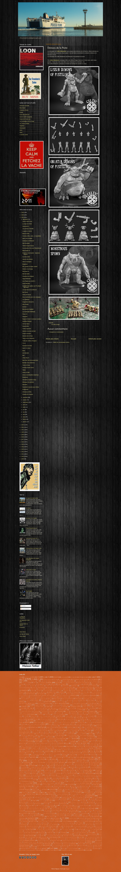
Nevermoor (77, 783)
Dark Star (23, 720)
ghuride (72, 743)
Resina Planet (30, 803)
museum (44, 781)
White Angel (66, 845)
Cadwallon (24, 706)
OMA (79, 787)
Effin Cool (47, 729)
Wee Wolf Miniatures (96, 843)
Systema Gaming (42, 821)
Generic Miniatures (40, 743)
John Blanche (28, 759)
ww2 (52, 848)
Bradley (95, 703)
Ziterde (67, 850)
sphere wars (85, 815)
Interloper (41, 757)
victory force (74, 837)
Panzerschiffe (97, 789)
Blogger (67, 868)
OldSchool (68, 787)
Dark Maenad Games (69, 719)
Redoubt (62, 802)
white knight (82, 845)
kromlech (69, 762)
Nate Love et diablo (27, 238)
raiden (27, 799)
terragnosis (97, 823)
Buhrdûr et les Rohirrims (28, 362)
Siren (88, 811)
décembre (25, 219)
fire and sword (60, 735)
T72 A (23, 343)
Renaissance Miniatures (76, 802)
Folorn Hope (43, 736)
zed (44, 850)
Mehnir (93, 771)
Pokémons (25, 377)
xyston (76, 848)
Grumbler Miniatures (34, 749)
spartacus (26, 815)
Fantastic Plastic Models (50, 733)
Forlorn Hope (40, 738)
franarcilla (23, 740)
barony (27, 695)
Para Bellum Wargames (33, 791)
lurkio (51, 767)
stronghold (32, 819)
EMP (98, 729)
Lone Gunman (71, 765)
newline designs (85, 783)
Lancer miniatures (23, 764)
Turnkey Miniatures (82, 832)
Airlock (27, 684)
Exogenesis (25, 389)
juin (24, 409)
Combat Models (44, 711)
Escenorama (36, 732)
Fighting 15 (32, 735)
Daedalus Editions (91, 717)
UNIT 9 (82, 834)
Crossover (67, 716)
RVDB (100, 805)
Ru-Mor (61, 805)
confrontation (36, 713)
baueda (94, 695)
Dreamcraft (48, 725)
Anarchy (23, 685)
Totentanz (97, 829)
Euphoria (67, 732)
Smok (91, 813)
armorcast (40, 689)
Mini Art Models (60, 775)
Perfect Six (24, 792)
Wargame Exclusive (29, 840)
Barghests (25, 264)
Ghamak (61, 743)
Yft (101, 848)
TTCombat (63, 832)
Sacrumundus (32, 806)
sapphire (64, 807)
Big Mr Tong (93, 696)
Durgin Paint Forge (85, 725)
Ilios (23, 355)
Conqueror (44, 713)
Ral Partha (43, 799)
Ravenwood (99, 799)
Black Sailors (26, 700)
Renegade (91, 802)
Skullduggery (94, 811)
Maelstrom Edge (25, 768)
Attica (39, 692)
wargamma (75, 842)
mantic (39, 770)
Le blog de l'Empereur (22, 617)
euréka (73, 732)
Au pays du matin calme (32, 498)
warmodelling (39, 843)
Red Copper (83, 800)
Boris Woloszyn (81, 703)
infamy (28, 757)
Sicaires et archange (27, 269)
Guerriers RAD (26, 256)
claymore (45, 709)
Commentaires (25, 608)
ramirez (56, 799)
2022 (22, 427)
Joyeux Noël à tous (27, 221)
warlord (89, 842)
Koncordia (47, 762)
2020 (22, 432)
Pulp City (70, 795)
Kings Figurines (62, 760)
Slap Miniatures (24, 813)
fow (75, 738)
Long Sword (78, 765)
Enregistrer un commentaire (56, 332)
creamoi (63, 714)
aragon (48, 687)
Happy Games (98, 749)
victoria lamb (44, 837)
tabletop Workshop (89, 821)
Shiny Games (54, 811)
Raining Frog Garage (35, 799)
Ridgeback (51, 803)
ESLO (47, 732)
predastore (65, 794)
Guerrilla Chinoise (26, 321)
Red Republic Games (38, 802)
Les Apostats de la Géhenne (29, 289)
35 (38, 679)
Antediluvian (57, 685)
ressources (38, 803)
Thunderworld (29, 827)
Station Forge (88, 816)
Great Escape (69, 746)
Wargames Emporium (80, 840)
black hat (71, 698)
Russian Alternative (84, 805)
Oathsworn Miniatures (58, 786)
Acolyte (82, 681)
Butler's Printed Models (96, 705)
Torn (75, 829)
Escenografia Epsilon (24, 732)
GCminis (93, 741)
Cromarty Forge (42, 716)
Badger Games (50, 693)
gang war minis (66, 741)
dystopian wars (34, 727)
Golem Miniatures (79, 744)
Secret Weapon (55, 810)
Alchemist (52, 684)
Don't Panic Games (58, 724)
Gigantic (78, 743)
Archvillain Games (88, 687)
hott (59, 754)
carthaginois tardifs (75, 706)
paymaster (76, 791)
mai (24, 412)
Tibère (24, 370)
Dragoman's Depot (85, 724)
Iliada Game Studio (23, 756)
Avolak (68, 692)
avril (24, 414)
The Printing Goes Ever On (65, 824)
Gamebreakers (22, 741)
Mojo (95, 778)
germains (55, 743)
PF (43, 792)
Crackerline (40, 714)
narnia (39, 783)
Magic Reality (34, 768)
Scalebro (75, 808)
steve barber (56, 818)
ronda (35, 805)
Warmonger (48, 843)
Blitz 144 (98, 700)
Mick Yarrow (65, 773)
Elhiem (69, 728)
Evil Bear (88, 732)
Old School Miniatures (52, 787)
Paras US (24, 314)
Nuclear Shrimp (42, 786)
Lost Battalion (86, 765)
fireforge (75, 735)
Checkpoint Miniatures (81, 708)
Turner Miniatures (72, 832)
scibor (93, 808)
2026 (22, 212)
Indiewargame (88, 755)
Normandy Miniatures (80, 784)
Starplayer (80, 816)
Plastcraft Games (31, 794)
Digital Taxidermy (30, 724)
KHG (86, 759)
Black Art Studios (31, 698)
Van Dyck (70, 835)
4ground (96, 679)
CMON (80, 709)
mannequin (93, 768)
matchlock (21, 772)
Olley (73, 787)
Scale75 (68, 808)
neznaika (21, 784)
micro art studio (73, 773)
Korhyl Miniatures (55, 762)
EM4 (95, 728)
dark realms (90, 719)
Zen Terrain (50, 850)
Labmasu (86, 762)
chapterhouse (56, 708)
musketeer (50, 781)
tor (71, 829)
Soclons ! (24, 306)
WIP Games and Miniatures (43, 846)
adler (35, 682)
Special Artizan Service (58, 815)
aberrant (65, 681)
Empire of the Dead (43, 730)
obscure (78, 786)
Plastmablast (59, 794)
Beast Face (32, 696)
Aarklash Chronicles (51, 681)
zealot (39, 850)
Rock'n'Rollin (81, 803)
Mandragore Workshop (85, 768)
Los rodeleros (25, 299)
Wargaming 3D (58, 842)
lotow (100, 765)
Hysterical (93, 754)
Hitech (26, 754)
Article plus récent (52, 339)
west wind (40, 845)
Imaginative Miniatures (43, 755)
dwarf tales (99, 725)
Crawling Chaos (56, 714)
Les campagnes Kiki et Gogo (27, 121)
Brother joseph (56, 705)
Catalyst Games (97, 706)
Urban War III (25, 357)
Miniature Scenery (62, 776)
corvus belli (93, 713)
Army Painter (54, 688)
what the (54, 845)
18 (67, 677)
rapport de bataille (79, 799)
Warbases (74, 838)
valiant (64, 835)
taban (57, 821)
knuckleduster (26, 762)
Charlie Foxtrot (70, 708)
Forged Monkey (83, 736)
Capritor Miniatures (57, 706)
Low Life (30, 767)
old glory (33, 787)
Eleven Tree (54, 728)
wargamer (48, 840)
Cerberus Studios (39, 708)
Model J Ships (83, 778)
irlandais (60, 757)
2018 (22, 437)
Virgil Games (94, 837)
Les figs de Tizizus (24, 634)
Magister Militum (42, 768)
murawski (37, 781)
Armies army (33, 689)
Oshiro (40, 789)
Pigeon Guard (73, 792)
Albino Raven (45, 684)
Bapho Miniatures (77, 693)
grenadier (50, 748)
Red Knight (23, 802)
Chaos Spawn (47, 708)
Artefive (67, 689)
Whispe (59, 845)
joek (22, 759)
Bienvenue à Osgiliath (27, 309)
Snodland (96, 813)
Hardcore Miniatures (26, 751)
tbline (40, 823)
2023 (22, 424)
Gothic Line (23, 746)
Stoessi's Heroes (73, 818)
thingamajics (97, 824)
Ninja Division (36, 784)
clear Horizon (52, 709)
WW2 (21, 132)
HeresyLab (21, 752)
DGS (73, 722)
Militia (34, 775)
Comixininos (60, 711)
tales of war (24, 823)
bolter (53, 703)
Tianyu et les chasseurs (28, 338)
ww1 (45, 848)
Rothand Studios (41, 805)
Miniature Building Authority (31, 776)
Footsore (50, 736)
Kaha (48, 759)
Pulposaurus (77, 795)
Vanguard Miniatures (80, 835)
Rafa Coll (82, 797)
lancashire (97, 762)
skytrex (100, 811)
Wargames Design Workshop (68, 840)
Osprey (45, 789)
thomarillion (43, 826)
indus (94, 756)
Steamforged (22, 818)
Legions (39, 765)
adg (30, 682)
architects (70, 687)
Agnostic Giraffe (81, 682)
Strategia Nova (98, 818)
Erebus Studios (97, 730)
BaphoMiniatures (86, 693)
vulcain (34, 838)
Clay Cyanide (38, 709)
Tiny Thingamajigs (96, 827)
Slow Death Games (68, 813)
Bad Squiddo (40, 693)
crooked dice (58, 716)
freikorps (45, 740)
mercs (28, 773)
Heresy (97, 751)
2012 (22, 451)
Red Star (47, 802)
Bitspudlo (100, 697)
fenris (84, 733)
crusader (92, 716)
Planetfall (97, 792)
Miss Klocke (25, 304)
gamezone (44, 741)
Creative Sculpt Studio (72, 714)
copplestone (73, 713)
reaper (34, 800)
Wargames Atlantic (55, 840)
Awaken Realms (83, 692)
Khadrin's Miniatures (77, 759)
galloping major (91, 740)
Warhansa (82, 842)
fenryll (90, 733)
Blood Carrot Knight (60, 701)
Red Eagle (89, 800)
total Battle (80, 829)
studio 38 (39, 819)
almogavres (78, 684)
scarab (80, 808)
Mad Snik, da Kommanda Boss (30, 360)
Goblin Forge (37, 744)
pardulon (53, 791)
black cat (49, 698)
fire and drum (52, 735)
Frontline (58, 740)
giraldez (84, 743)
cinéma (93, 708)
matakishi (98, 770)
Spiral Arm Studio (27, 816)
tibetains (36, 827)
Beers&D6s (54, 697)
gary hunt (80, 741)
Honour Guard (53, 754)
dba (76, 720)
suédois (79, 819)
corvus (85, 713)
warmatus (27, 843)
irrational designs (86, 757)
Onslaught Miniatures (24, 789)
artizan (91, 689)
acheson (71, 681)
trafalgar (42, 831)
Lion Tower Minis (59, 765)
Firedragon (69, 735)
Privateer (89, 794)
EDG (28, 728)
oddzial (97, 786)
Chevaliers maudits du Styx (29, 379)
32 (32, 679)
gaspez (87, 741)
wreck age (39, 848)
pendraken (99, 791)
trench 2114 (62, 830)
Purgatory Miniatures (28, 797)
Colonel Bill (36, 711)
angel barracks (40, 685)
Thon (60, 826)
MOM (34, 779)
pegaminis (93, 791)
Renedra (85, 802)
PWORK (36, 797)
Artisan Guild (84, 689)
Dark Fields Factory (44, 719)
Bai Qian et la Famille (31, 518)
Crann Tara (47, 714)
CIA (89, 708)
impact (63, 756)
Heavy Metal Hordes (77, 751)
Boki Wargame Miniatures (44, 703)
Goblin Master (54, 744)
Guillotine (52, 749)
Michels (59, 773)
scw (40, 810)
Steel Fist (48, 818)
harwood (40, 751)
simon (82, 811)
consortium (58, 713)
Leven (45, 765)
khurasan (91, 759)
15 (48, 677)
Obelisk (72, 786)
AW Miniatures (75, 692)
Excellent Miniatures (29, 733)
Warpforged (66, 843)
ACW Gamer (24, 682)
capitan (48, 706)
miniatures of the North (90, 776)
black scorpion (35, 700)
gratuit (61, 746)
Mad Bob (73, 767)
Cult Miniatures (38, 717)
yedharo (96, 848)
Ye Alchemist (90, 848)
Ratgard (86, 799)
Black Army (23, 698)
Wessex (34, 845)
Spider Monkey (94, 815)
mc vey (51, 772)
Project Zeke (37, 795)
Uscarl (37, 835)
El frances (22, 627)
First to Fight (22, 736)
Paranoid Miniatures (45, 791)
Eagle (42, 727)
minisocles (35, 778)
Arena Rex (97, 687)
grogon (26, 749)
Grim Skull (72, 748)
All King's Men (71, 684)
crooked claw (50, 716)
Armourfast (47, 689)
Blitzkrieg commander (30, 701)
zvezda (88, 850)
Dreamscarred (63, 725)
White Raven (90, 845)
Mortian (82, 779)
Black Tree (64, 700)
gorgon (100, 744)
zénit (57, 850)
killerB (28, 760)
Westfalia (47, 845)
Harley (34, 751)
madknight (93, 767)
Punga (83, 795)
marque (58, 770)
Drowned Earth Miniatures (73, 725)
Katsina (64, 759)
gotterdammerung (31, 746)
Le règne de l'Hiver (27, 223)
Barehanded (21, 695)
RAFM (88, 797)
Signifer (66, 811)
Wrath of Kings (31, 848)
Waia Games (53, 838)
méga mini (80, 772)
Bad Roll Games (30, 693)
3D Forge (61, 679)
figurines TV (45, 735)
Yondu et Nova (26, 365)
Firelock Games (82, 735)
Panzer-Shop (90, 789)
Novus (35, 786)
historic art (21, 754)
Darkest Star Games (40, 720)
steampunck (31, 818)
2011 (22, 454)
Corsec (80, 713)
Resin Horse (97, 802)
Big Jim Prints (87, 696)
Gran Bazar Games (41, 746)
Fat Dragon (79, 733)
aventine (61, 692)
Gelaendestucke (31, 743)
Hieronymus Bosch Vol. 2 (32, 538)
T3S (54, 821)
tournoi (20, 831)
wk (51, 846)
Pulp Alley (65, 795)
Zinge (63, 850)
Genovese (49, 743)
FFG (96, 733)
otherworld (52, 789)
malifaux (61, 768)
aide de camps (94, 682)
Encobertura (69, 730)
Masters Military (88, 770)
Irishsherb (54, 757)
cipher (100, 708)
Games (37, 741)
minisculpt (28, 778)
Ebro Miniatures (87, 727)
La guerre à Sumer (27, 231)
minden (46, 775)
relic (66, 802)
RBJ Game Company (25, 800)
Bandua (69, 693)
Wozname (23, 848)
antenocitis (65, 685)
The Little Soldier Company (79, 824)
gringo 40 (92, 748)
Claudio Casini (30, 709)
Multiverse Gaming (28, 781)
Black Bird (44, 698)
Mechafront (58, 771)
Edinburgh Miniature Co (35, 728)
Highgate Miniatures (65, 752)
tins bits (77, 827)
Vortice (28, 838)
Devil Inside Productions (66, 722)
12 (44, 677)
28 (52, 324)
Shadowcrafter (97, 810)
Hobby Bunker (39, 754)
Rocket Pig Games (90, 803)
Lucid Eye (45, 767)
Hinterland (92, 752)
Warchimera (81, 838)
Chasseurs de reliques (28, 276)
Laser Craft (50, 764)
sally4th (52, 807)
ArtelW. (72, 689)
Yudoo (22, 850)
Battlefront (73, 695)
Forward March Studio (55, 738)
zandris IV (34, 850)
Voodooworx (22, 838)
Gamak (98, 740)
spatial (38, 815)
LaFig (91, 762)
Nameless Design (24, 783)
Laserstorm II (25, 226)
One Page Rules (92, 787)
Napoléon (22, 125)
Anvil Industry (92, 685)
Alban (38, 684)
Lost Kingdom (93, 765)
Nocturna (52, 784)
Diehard (23, 724)
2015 (22, 444)
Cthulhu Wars (22, 717)
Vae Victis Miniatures (56, 835)
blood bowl (48, 701)
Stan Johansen (50, 816)
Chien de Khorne (26, 294)
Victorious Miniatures (65, 837)
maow (52, 770)
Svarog (26, 821)
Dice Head (89, 722)
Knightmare (92, 760)
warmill (32, 843)
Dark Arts (35, 719)
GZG (58, 749)
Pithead (86, 792)
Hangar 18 (91, 749)
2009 (22, 458)
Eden (22, 729)
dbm (81, 720)
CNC (86, 709)
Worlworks (90, 846)
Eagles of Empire (50, 727)
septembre (25, 402)
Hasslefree (47, 751)
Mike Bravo (28, 775)
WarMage (21, 843)
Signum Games (74, 811)
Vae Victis (48, 835)
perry (31, 792)
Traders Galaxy (35, 830)
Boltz (58, 703)
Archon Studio (78, 687)
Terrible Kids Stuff (42, 824)
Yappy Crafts (83, 848)
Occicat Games (85, 786)
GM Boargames (29, 744)
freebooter (36, 740)
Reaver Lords (42, 800)
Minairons (39, 775)
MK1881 (70, 778)
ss (43, 816)
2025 (22, 215)
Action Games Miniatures (91, 681)
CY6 (85, 717)
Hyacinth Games (80, 754)
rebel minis (49, 800)
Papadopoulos (22, 791)
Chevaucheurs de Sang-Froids (33, 548)
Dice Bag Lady (81, 722)
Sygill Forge (33, 821)
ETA (58, 732)
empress (61, 730)
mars (24, 417)
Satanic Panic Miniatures (94, 807)
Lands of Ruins (35, 764)
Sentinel (64, 810)
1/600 (32, 677)
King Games (35, 760)
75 (37, 681)
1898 (80, 677)
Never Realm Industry (69, 783)
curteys (53, 717)
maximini (34, 772)
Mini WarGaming (83, 775)
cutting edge (79, 717)
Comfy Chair (52, 711)
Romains (30, 805)
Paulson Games (68, 791)
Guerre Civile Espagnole (26, 116)
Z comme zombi (24, 134)
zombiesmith (80, 850)
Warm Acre (98, 842)
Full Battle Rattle (70, 740)
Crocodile (26, 716)
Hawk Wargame (58, 751)
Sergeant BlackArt (72, 810)
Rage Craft (94, 797)
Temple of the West (53, 823)
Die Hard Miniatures (97, 722)
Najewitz (100, 781)
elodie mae (89, 729)
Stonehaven (82, 818)
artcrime (61, 689)
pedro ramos (84, 791)
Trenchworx (69, 831)
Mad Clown (79, 767)
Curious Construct (46, 717)
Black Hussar (78, 698)
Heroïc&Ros (36, 752)
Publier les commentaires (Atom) (61, 342)
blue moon (32, 703)
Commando (72, 711)
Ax (89, 692)
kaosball (60, 759)
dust (92, 725)
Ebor (81, 727)
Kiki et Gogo (56, 324)
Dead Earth (86, 720)
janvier (24, 421)
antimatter (74, 685)
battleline (81, 695)
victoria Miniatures (53, 837)
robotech (75, 803)
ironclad (72, 757)
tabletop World (98, 821)
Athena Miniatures (92, 690)
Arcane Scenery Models (61, 687)
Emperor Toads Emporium (24, 730)
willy (33, 846)
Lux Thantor (58, 767)
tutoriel (90, 832)
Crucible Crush (76, 716)
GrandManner (49, 746)
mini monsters (69, 775)
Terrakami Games (32, 824)
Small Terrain (78, 813)
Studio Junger (47, 819)
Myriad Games (71, 781)
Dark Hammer (53, 719)
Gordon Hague (93, 744)
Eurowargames (81, 732)
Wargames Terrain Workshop (45, 842)
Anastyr (28, 685)
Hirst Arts (98, 752)
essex (52, 732)
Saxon (38, 808)
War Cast (68, 838)
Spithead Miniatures (37, 816)
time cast (47, 827)
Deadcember (25, 326)
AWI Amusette (26, 243)
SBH (48, 808)
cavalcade (21, 708)
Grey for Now (65, 748)
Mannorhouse (24, 770)
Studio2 (64, 819)
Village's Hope (87, 837)
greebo (97, 746)
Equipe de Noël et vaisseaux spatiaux (31, 319)
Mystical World (88, 781)
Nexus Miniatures (96, 783)
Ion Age (47, 757)
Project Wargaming (29, 795)
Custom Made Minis (62, 717)
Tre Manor (56, 831)
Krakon (62, 762)
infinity (33, 757)
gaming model (52, 741)
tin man (59, 827)
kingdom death (53, 760)
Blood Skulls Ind (83, 701)
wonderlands (57, 846)
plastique (50, 794)
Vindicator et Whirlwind (28, 240)
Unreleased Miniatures (91, 834)
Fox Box (82, 738)
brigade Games (39, 705)
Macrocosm (65, 767)
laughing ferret (77, 764)
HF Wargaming (49, 752)
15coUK (56, 677)
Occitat (92, 786)
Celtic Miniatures (61, 51)
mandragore (76, 768)
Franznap (30, 740)
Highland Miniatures (75, 752)
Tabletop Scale (80, 821)
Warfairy (98, 838)
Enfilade (75, 730)
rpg (56, 805)
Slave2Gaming (33, 813)
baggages (58, 693)
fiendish (100, 733)
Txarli (38, 834)
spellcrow (76, 815)
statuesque (96, 816)
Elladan (83, 729)
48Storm (85, 679)
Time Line (54, 827)
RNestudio (63, 803)
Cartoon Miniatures (87, 706)
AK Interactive (33, 684)
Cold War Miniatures (28, 711)
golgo (86, 744)
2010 (22, 456)
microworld (90, 773)
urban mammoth (29, 835)
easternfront (70, 727)
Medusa (73, 772)
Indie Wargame (80, 755)
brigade (28, 705)
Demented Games (48, 722)
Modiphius (89, 778)
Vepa (22, 837)
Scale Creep (54, 808)
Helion (92, 751)
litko (66, 765)
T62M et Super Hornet (28, 245)
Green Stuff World (23, 748)
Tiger (41, 827)
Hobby (33, 754)
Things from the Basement (32, 826)
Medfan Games (66, 772)
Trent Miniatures (77, 830)
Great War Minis (89, 746)
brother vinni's (66, 705)
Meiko (97, 772)
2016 (22, 441)
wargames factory (91, 840)
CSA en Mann (25, 323)
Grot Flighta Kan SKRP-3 (28, 281)
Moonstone (69, 779)
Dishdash (38, 724)
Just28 (37, 759)
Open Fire (35, 789)
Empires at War (53, 730)
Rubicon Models (68, 805)
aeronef (57, 682)
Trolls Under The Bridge (30, 832)
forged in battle (74, 736)
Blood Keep (69, 701)
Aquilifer (33, 687)
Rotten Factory (50, 805)
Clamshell (24, 709)
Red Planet (30, 802)
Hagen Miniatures (64, 749)
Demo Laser (56, 722)
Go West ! (28, 508)
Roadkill (70, 803)
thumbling (82, 826)
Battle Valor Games (48, 695)
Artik (78, 688)
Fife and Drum (24, 735)
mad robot (85, 767)
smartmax (85, 813)
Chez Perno (23, 631)
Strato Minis (24, 819)
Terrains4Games (23, 824)
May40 (41, 772)
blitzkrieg (21, 701)
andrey (33, 685)
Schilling (86, 808)
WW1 (21, 130)
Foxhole (88, 738)
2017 (22, 439)
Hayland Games (68, 751)
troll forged (85, 831)
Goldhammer (61, 744)
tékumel (45, 823)
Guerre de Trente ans (25, 119)
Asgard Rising (98, 689)
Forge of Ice (66, 736)
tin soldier (66, 827)
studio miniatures (55, 819)
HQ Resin (64, 754)
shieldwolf (47, 811)
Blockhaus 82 (40, 701)
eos (85, 730)
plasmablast (22, 794)
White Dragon (74, 845)
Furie (76, 740)
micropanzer (82, 773)
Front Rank (51, 740)
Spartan (31, 815)
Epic (89, 730)
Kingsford (70, 760)
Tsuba (56, 832)
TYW (42, 834)
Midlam (97, 773)
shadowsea (30, 811)
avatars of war (52, 692)
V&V (42, 835)
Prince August (73, 794)
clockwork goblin (62, 709)
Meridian (34, 773)
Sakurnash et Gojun (31, 569)
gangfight (73, 741)
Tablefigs (64, 821)
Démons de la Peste (27, 336)
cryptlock (98, 716)
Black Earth (65, 698)
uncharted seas (68, 834)
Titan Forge (30, 829)
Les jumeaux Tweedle (27, 228)
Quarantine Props (75, 797)
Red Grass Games (97, 800)
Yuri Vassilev (27, 850)
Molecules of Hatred (27, 779)
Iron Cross (65, 757)
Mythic (94, 781)
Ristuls (56, 803)
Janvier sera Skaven (27, 259)
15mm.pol (63, 677)
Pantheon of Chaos (82, 789)
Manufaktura (46, 770)
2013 (22, 449)
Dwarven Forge (24, 727)
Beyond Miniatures (74, 696)
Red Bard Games (68, 800)
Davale (52, 720)
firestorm (90, 735)
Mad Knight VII (26, 250)
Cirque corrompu (26, 333)
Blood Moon (75, 701)
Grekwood (42, 748)
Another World (49, 685)
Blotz (98, 701)
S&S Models (24, 807)
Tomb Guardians (65, 829)
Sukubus (85, 819)
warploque (72, 843)
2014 (22, 446)
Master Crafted (79, 770)
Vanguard (24, 316)
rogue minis (99, 803)
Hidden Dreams (56, 752)
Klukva (74, 760)
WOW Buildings (98, 846)
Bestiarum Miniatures (63, 697)
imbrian (51, 756)
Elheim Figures (62, 729)
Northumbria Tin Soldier (25, 786)
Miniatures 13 (71, 776)
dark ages (27, 719)
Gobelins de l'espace (27, 394)
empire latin (34, 730)
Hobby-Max (46, 754)
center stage (29, 708)
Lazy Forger (85, 764)
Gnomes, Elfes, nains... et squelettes (31, 236)
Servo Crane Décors (82, 810)
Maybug (46, 771)
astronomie (66, 690)
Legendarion (22, 765)
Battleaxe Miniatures (59, 695)
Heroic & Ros (30, 752)
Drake (43, 725)
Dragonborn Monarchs (28, 302)
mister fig (54, 778)
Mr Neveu (95, 779)
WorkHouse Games (73, 846)
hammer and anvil (73, 749)
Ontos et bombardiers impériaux (30, 375)
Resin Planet (22, 803)
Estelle (21, 112)
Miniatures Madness (80, 776)
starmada (74, 816)
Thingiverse (21, 826)
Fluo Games (30, 736)
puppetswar (90, 796)
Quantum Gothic (65, 797)
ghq (67, 743)
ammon (94, 684)
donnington (67, 724)
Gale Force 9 (83, 740)
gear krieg (23, 743)
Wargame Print (41, 840)
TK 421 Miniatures (48, 829)
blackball (70, 700)
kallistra (53, 759)
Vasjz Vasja (99, 835)
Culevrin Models (29, 717)
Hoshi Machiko (26, 283)
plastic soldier (41, 794)
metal (39, 773)
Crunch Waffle (85, 716)
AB (59, 681)
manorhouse (32, 770)
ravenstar (92, 799)
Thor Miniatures (67, 826)
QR (54, 797)
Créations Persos (24, 110)
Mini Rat (76, 775)
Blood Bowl (22, 108)
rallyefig (51, 799)
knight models (82, 760)
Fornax (46, 738)
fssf (64, 740)
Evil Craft (95, 732)
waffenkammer (43, 838)
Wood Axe (64, 846)
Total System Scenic (89, 829)
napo (31, 783)
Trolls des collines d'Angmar (29, 340)
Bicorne (80, 696)
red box (75, 800)
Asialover (24, 690)
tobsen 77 (57, 829)
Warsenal (80, 843)
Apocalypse (27, 687)
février (24, 419)
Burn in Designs (76, 705)
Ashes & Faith (26, 372)
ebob (76, 727)
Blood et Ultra (25, 233)
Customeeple (70, 717)
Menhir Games (22, 773)
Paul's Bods (23, 636)
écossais (100, 727)
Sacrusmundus (39, 806)
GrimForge (78, 748)
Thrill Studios (75, 826)
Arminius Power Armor (28, 367)
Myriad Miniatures (79, 781)
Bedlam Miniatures (46, 696)
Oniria (98, 787)
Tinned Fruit (72, 827)
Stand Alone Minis (60, 816)
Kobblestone (35, 762)
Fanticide (60, 733)
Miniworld (42, 778)
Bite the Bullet (25, 273)
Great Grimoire (80, 746)
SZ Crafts (49, 821)
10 (38, 677)
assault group (47, 690)
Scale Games (62, 808)
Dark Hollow (61, 719)
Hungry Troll (72, 754)
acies (77, 680)
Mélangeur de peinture (28, 382)
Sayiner (43, 808)
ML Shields (76, 778)
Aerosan (64, 682)
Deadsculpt (93, 720)
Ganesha (59, 741)
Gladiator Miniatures (94, 743)
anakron (100, 684)
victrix (80, 837)
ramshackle (63, 799)
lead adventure (95, 764)
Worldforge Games (82, 846)
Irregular (96, 757)
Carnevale (65, 706)
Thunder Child (90, 826)
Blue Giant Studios (23, 703)
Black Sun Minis (55, 700)
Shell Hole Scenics (39, 811)
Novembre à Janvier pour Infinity (30, 387)
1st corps (85, 677)
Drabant (78, 724)
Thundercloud (22, 827)
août (24, 404)
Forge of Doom (58, 736)
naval (59, 783)
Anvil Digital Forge (83, 685)
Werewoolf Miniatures (24, 845)
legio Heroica (31, 765)
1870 (72, 677)
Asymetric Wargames (76, 690)
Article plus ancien (95, 339)
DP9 (73, 724)
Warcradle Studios (90, 838)
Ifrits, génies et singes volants (29, 266)
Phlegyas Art (50, 792)
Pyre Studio (42, 797)
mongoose (41, 779)
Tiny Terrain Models (85, 827)
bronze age (48, 705)
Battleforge (67, 695)
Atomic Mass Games (31, 692)
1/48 (20, 677)
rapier (71, 799)
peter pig (38, 792)
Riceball (46, 803)
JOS (34, 759)
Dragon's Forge (26, 725)
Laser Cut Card (59, 764)
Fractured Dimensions (97, 738)
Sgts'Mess (90, 810)
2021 (22, 429)
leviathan (51, 765)
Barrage (31, 695)
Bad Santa (25, 292)
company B (92, 711)
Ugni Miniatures (50, 834)
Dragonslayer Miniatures (36, 725)
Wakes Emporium (61, 838)
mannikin (100, 768)
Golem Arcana (69, 744)
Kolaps (41, 762)
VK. (99, 837)
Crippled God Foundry (92, 714)
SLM (53, 813)
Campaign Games (39, 706)
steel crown (41, 818)
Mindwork (53, 775)
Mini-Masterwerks (92, 775)
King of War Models (44, 760)
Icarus (98, 754)
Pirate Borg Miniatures (31, 528)
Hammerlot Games (83, 749)
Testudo (50, 824)
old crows (28, 787)
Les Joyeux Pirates (24, 123)
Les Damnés (25, 353)
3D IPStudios (68, 679)
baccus (21, 693)
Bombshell (63, 703)
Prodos (21, 795)
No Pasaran (45, 784)
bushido (85, 705)
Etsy (62, 732)
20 (96, 677)
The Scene (90, 824)
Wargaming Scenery (67, 842)
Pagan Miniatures (73, 789)
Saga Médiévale (26, 278)
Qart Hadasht (49, 797)
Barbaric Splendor (95, 693)
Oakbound (49, 786)
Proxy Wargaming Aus (46, 795)
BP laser (90, 703)
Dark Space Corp (98, 719)
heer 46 (86, 751)
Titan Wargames (39, 829)
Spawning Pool (47, 815)
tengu (72, 823)
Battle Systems (38, 695)
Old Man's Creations (42, 787)
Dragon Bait (94, 724)
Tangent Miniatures (33, 823)
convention (65, 713)
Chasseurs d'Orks (26, 392)
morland (76, 779)
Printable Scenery (81, 794)
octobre (25, 400)
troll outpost (93, 831)
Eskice (42, 732)
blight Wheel (83, 700)
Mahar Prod (50, 768)
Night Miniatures (28, 784)
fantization (66, 733)
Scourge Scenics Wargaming (31, 810)
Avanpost (44, 692)
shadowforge (22, 811)
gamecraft (29, 741)
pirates (79, 792)
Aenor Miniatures (42, 682)
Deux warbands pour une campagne (31, 297)
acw (101, 681)
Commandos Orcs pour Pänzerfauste (31, 248)
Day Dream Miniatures (69, 720)
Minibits (100, 776)
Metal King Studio (46, 773)
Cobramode (92, 709)
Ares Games (21, 688)
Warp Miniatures (57, 843)
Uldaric (56, 834)
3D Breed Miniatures (47, 679)
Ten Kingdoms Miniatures (64, 823)
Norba (63, 784)
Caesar (31, 706)
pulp (53, 795)
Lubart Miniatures (37, 767)
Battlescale (87, 695)
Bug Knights (29, 591)
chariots (63, 708)
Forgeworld (91, 736)
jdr (101, 757)
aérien (50, 682)
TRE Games (48, 831)
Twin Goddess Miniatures (30, 834)
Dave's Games (60, 720)
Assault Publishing (56, 690)
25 (101, 677)
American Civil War (24, 105)
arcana (53, 687)
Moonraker (62, 779)
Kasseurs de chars (27, 345)
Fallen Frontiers (39, 733)
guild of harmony (44, 749)
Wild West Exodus (24, 846)
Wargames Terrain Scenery (30, 842)
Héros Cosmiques (26, 261)
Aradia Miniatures (41, 687)
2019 (22, 434)
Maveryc (28, 772)
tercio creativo (79, 823)
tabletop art (71, 821)
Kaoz (23, 350)
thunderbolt (98, 826)
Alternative (86, 684)
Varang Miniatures (91, 835)
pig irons (66, 792)
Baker (64, 693)
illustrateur (33, 756)
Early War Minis (60, 727)
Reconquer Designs (59, 800)
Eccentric (94, 727)
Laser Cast (43, 764)
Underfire (77, 834)
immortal (58, 756)
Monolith (49, 779)
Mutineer (57, 781)
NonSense (57, 784)
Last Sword (68, 764)
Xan (64, 848)
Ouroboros (60, 789)
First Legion (98, 735)
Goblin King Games (45, 744)
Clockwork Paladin (73, 709)
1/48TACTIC (27, 677)
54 (101, 679)
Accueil (73, 339)
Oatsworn (67, 786)
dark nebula (78, 719)
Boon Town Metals (73, 703)
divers (43, 724)
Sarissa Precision (72, 807)
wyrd (59, 848)
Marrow (65, 770)
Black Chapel (57, 698)
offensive (21, 787)
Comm (67, 711)
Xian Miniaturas (70, 848)
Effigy (43, 728)
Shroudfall (61, 811)
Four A (69, 738)
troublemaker (50, 832)
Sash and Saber (83, 806)
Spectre (69, 815)
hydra (87, 754)
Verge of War (27, 837)
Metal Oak (53, 773)
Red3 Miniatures (55, 802)
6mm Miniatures (31, 681)
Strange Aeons (90, 818)
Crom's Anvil (34, 716)
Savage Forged (32, 808)
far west (72, 733)
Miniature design (43, 776)
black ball (38, 698)
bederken (38, 697)
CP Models (31, 714)
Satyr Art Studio (23, 808)
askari (32, 690)
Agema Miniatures (71, 682)
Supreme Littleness (93, 819)
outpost (66, 789)
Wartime (87, 843)
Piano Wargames (58, 792)
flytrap (36, 736)
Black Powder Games (88, 698)
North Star (96, 784)
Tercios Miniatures (89, 823)
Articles (23, 606)
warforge (21, 840)
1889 (75, 677)
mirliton (48, 778)
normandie (70, 784)
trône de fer (41, 832)
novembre (25, 397)
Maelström (99, 767)
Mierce (21, 775)
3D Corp (55, 679)
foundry (64, 738)
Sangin (58, 806)
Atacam (84, 690)
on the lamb (84, 787)
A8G (44, 680)
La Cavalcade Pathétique (28, 311)
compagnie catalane (82, 711)
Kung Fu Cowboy (78, 762)
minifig (22, 778)
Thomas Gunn (52, 826)
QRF (58, 797)
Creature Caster (82, 714)
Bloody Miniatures (92, 701)
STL (63, 818)
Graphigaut (56, 746)
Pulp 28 (59, 795)
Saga (45, 807)
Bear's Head (25, 697)
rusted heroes (94, 805)
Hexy (42, 752)
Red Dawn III (25, 271)
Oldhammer (61, 787)
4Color (90, 679)
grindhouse (85, 748)
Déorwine (24, 384)
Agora (88, 682)
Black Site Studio (45, 700)
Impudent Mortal (72, 756)
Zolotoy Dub (72, 850)
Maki (56, 768)
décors (27, 722)
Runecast (76, 805)
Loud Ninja (24, 767)
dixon (50, 724)
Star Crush (68, 816)
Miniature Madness (52, 776)
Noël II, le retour (26, 348)
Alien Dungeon (62, 684)
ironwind (78, 757)
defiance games (37, 722)
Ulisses (60, 834)
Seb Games (47, 810)
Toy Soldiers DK (27, 830)
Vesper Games (35, 837)
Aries (27, 689)
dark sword (30, 720)
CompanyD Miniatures (26, 712)
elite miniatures (75, 729)
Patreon (60, 791)
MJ (65, 778)
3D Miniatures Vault (77, 679)
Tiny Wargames (22, 829)
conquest (52, 713)
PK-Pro (92, 792)
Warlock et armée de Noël (29, 331)
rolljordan (23, 805)
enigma (81, 730)
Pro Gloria (97, 794)
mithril (60, 778)
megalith (87, 772)
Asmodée (39, 690)
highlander (84, 752)
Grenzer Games (57, 748)
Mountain (88, 779)
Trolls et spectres (26, 328)
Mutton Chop (63, 781)
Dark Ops (84, 719)
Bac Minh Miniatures (96, 692)
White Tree (97, 845)
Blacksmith (76, 700)
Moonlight (55, 779)
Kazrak (69, 759)
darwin (47, 720)
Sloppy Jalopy (60, 813)
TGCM (55, 824)
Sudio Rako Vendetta (72, 819)
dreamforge (55, 725)
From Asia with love (24, 114)
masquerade (71, 770)
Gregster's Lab (35, 748)
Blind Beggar (91, 700)
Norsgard (89, 784)
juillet (24, 407)
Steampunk (22, 128)
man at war (68, 768)
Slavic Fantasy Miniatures (45, 813)
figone (39, 735)
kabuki (42, 759)
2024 (22, 217)
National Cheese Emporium (48, 783)
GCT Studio (99, 741)
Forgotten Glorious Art (29, 738)
